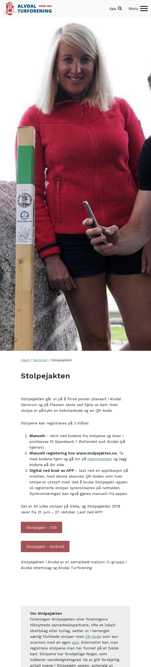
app (75, 642)
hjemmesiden (100, 459)
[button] (115, 8)
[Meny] (138, 8)
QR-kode (93, 636)
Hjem (25, 360)
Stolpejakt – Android (45, 546)
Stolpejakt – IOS (41, 527)
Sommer (40, 360)
